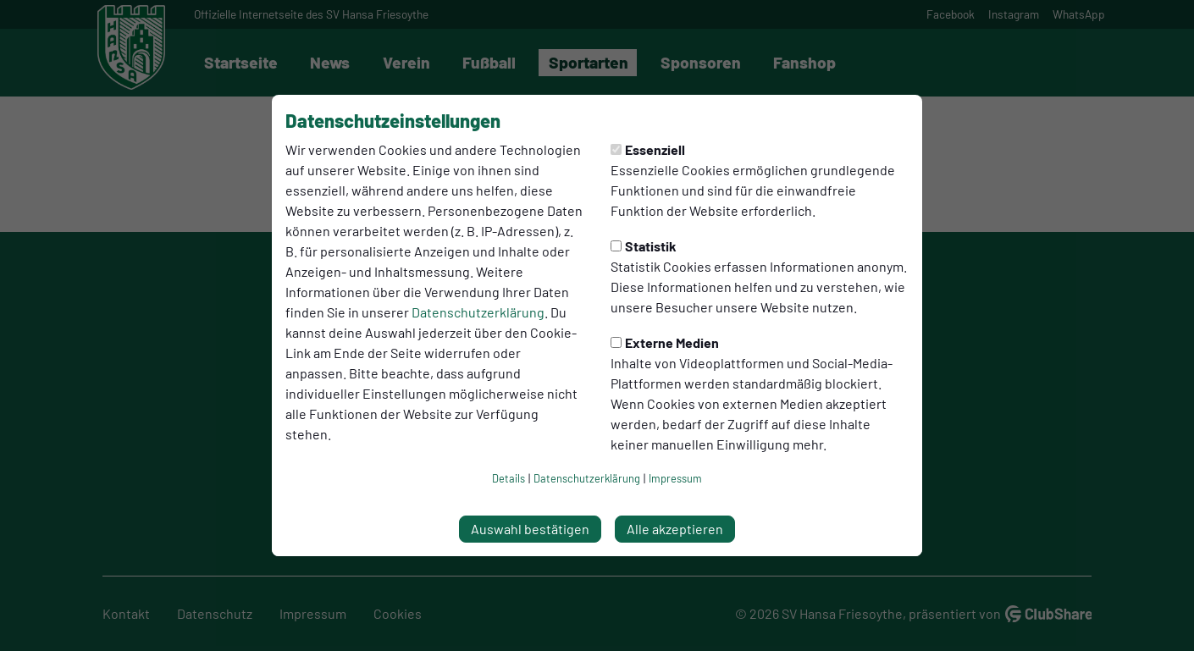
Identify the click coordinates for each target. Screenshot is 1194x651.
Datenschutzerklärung (478, 312)
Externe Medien (665, 342)
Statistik (644, 246)
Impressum (675, 478)
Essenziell (648, 149)
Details (508, 478)
